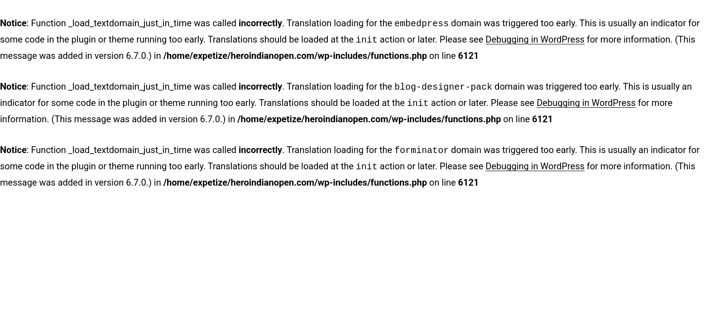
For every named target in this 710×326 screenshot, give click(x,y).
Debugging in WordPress (535, 38)
